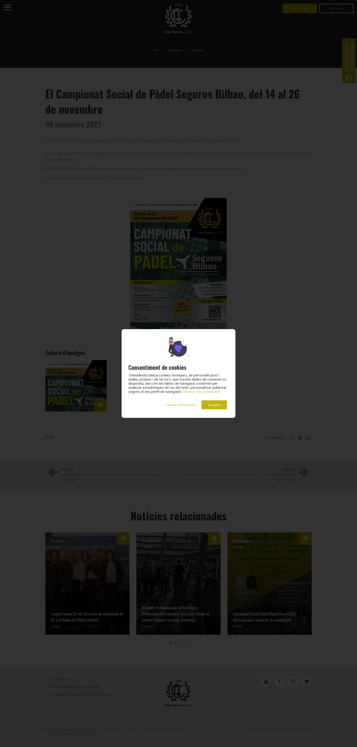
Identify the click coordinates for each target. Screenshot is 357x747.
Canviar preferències (181, 405)
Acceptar (214, 405)
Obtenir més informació (201, 391)
